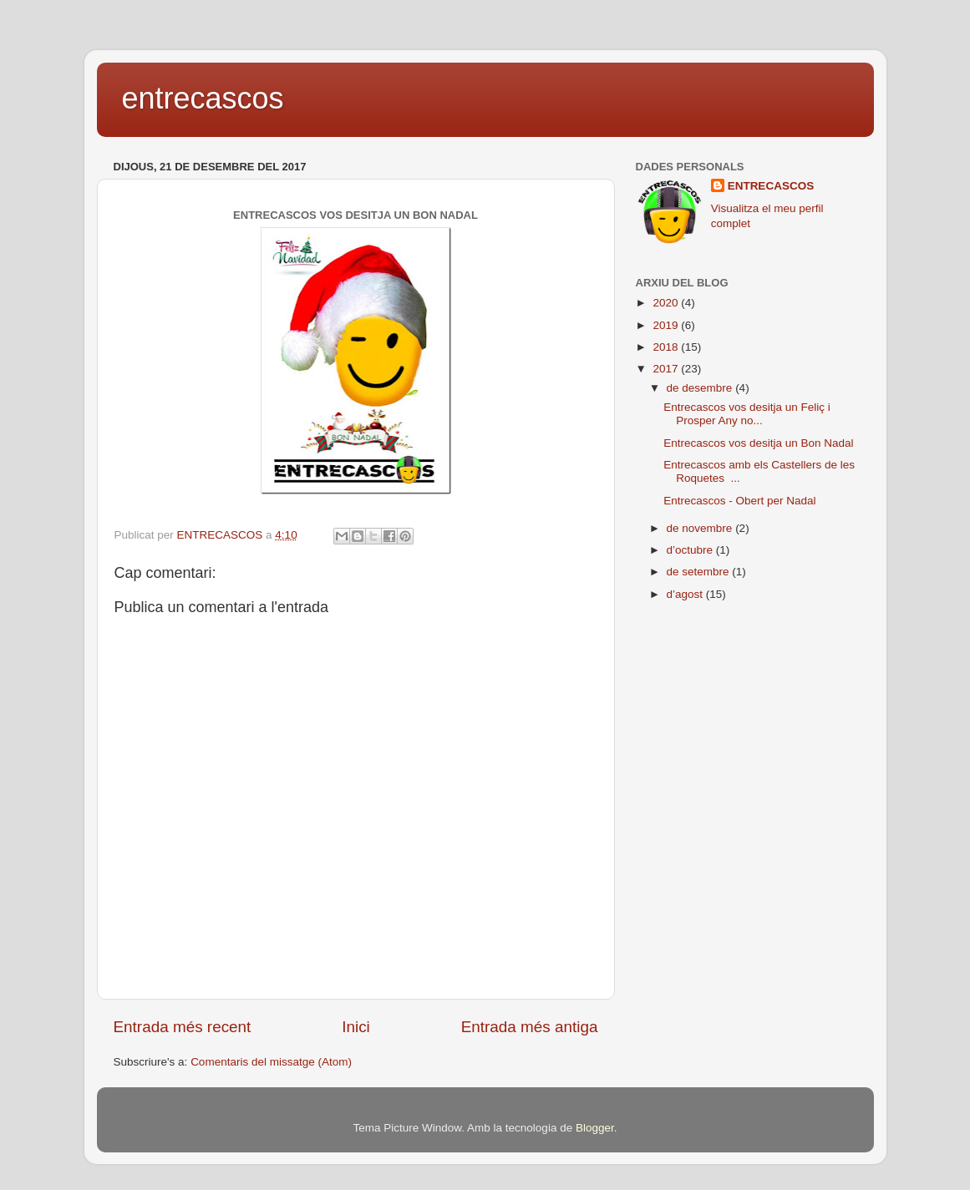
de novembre (701, 528)
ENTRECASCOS (771, 186)
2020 (667, 302)
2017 (667, 368)
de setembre (700, 571)
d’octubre (691, 550)
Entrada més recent (182, 1027)
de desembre (701, 388)
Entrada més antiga (529, 1027)
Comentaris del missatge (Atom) (271, 1062)
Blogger (595, 1128)
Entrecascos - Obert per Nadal (739, 500)
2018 (667, 347)
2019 (667, 325)
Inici (356, 1027)
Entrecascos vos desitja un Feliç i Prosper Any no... (746, 414)
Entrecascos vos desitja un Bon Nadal (758, 443)
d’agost (686, 594)
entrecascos (203, 98)
